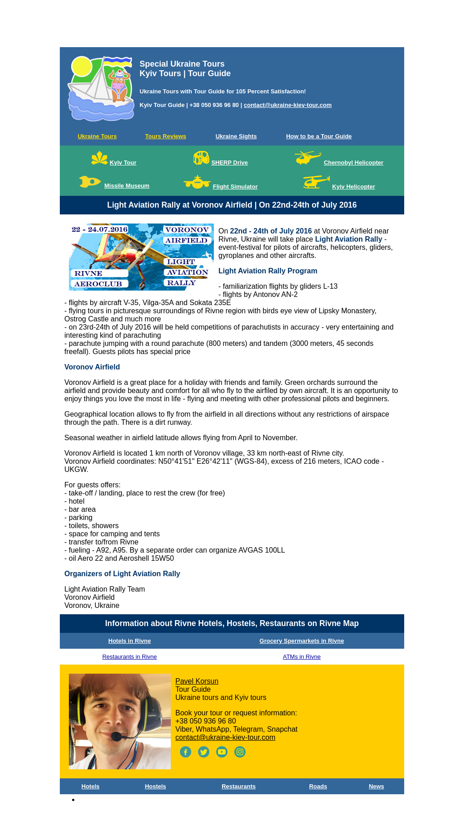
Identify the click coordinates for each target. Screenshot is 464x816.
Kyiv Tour (123, 162)
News (376, 786)
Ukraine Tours (96, 136)
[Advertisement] (232, 25)
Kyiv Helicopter (353, 186)
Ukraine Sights (236, 136)
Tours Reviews (165, 136)
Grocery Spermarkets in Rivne (302, 640)
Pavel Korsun (196, 681)
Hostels (155, 786)
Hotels (91, 786)
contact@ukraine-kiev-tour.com (288, 105)
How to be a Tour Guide (319, 136)
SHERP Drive (229, 162)
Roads (318, 786)
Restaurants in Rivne (129, 656)
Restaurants (239, 786)
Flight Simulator (235, 186)
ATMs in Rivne (302, 656)
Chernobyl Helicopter (353, 162)
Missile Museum (127, 185)
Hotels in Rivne (129, 640)
